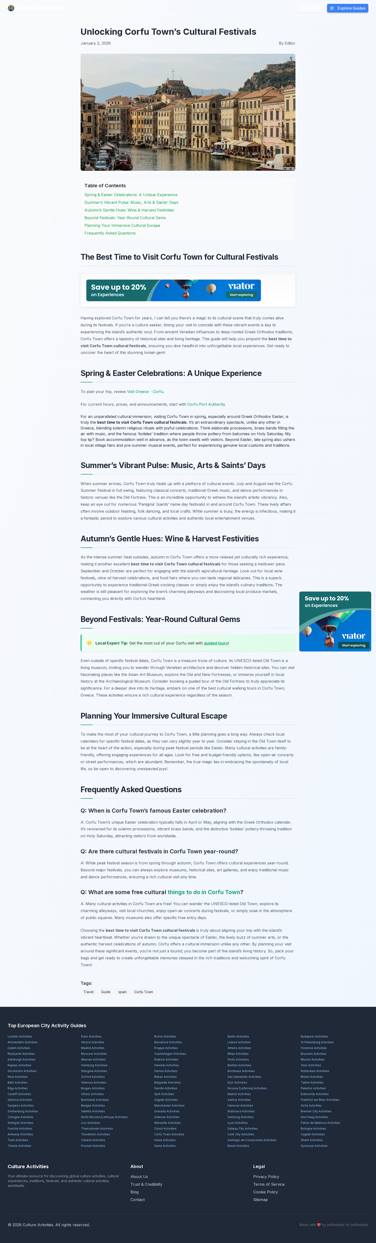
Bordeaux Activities (241, 1071)
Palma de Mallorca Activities (320, 1123)
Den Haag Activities (314, 1117)
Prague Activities (166, 1048)
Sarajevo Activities (21, 1105)
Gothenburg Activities (23, 1111)
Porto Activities (238, 1059)
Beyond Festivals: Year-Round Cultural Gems (125, 217)
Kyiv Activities (237, 1082)
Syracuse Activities (314, 1146)
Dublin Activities (19, 1048)
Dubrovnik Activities (315, 1094)
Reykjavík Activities (21, 1053)
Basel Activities (238, 1146)
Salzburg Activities (241, 1117)
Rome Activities (165, 1036)
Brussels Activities (314, 1053)
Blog (172, 8)
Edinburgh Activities (21, 1059)
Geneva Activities (20, 1100)
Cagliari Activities (313, 1134)
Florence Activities (314, 1048)
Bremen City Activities (316, 1111)
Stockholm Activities (22, 1071)
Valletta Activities (93, 1111)
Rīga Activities (18, 1088)
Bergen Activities (93, 1105)
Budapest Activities (314, 1036)
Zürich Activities (165, 1128)
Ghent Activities (312, 1140)
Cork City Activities (241, 1134)
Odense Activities (166, 1117)
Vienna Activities (165, 1071)
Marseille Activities (167, 1123)
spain (122, 992)
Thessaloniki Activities (97, 1128)
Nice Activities (18, 1077)
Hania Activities (165, 1140)
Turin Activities (18, 1140)
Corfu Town (143, 992)
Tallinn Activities (312, 1082)
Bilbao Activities (165, 1077)
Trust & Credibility (146, 1184)
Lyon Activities (238, 1123)
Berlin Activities (238, 1036)
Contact (137, 1199)
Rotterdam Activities (315, 1071)
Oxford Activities (93, 1077)
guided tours (216, 643)
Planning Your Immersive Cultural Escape (122, 225)
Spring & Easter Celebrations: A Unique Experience (130, 194)
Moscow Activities (94, 1053)
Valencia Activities (93, 1082)
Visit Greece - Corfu (145, 391)
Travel (88, 992)
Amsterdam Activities (23, 1042)
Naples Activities (19, 1065)
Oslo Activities (311, 1065)
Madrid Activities (93, 1048)
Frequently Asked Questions (110, 233)
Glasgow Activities (94, 1071)
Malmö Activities (239, 1094)
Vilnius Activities (92, 1094)
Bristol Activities (312, 1077)
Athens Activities (239, 1048)
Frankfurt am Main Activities (320, 1100)
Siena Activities (165, 1146)
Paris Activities (91, 1036)
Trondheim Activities (95, 1134)
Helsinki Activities (166, 1065)
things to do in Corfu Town (204, 892)
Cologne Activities (21, 1117)
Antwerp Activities (20, 1134)
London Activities (20, 1036)
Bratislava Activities (241, 1111)
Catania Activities (93, 1140)
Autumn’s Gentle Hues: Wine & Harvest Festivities (129, 210)
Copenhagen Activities (170, 1053)
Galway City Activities (243, 1128)
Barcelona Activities (168, 1042)
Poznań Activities (93, 1146)
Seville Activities (165, 1088)
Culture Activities (36, 8)
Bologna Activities (313, 1128)
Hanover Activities (240, 1105)
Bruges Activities (93, 1088)
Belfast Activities (239, 1065)
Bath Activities (18, 1082)
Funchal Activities (20, 1128)
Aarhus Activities (239, 1100)
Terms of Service (269, 1184)
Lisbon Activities (239, 1042)
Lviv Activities (90, 1123)
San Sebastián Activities (244, 1077)
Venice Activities (92, 1042)
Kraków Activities (166, 1059)
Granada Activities (167, 1111)
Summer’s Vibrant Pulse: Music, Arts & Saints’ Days (131, 202)
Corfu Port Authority (206, 404)
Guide (106, 992)
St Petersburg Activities (317, 1042)
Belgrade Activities (167, 1082)
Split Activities (164, 1094)
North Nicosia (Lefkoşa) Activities (104, 1117)
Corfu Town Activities (169, 1134)
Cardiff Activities (19, 1094)
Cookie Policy (265, 1192)
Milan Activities (238, 1053)
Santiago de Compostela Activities (252, 1140)
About (188, 8)
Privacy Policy (266, 1176)
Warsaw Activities (93, 1059)
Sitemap (260, 1199)
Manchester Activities (169, 1105)
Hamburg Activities (94, 1065)
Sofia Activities (311, 1105)
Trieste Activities (19, 1146)
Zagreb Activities (166, 1100)
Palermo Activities (313, 1088)
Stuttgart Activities (20, 1123)
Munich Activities (312, 1059)
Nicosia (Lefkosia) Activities (247, 1088)
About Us (139, 1176)
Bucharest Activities (95, 1100)
